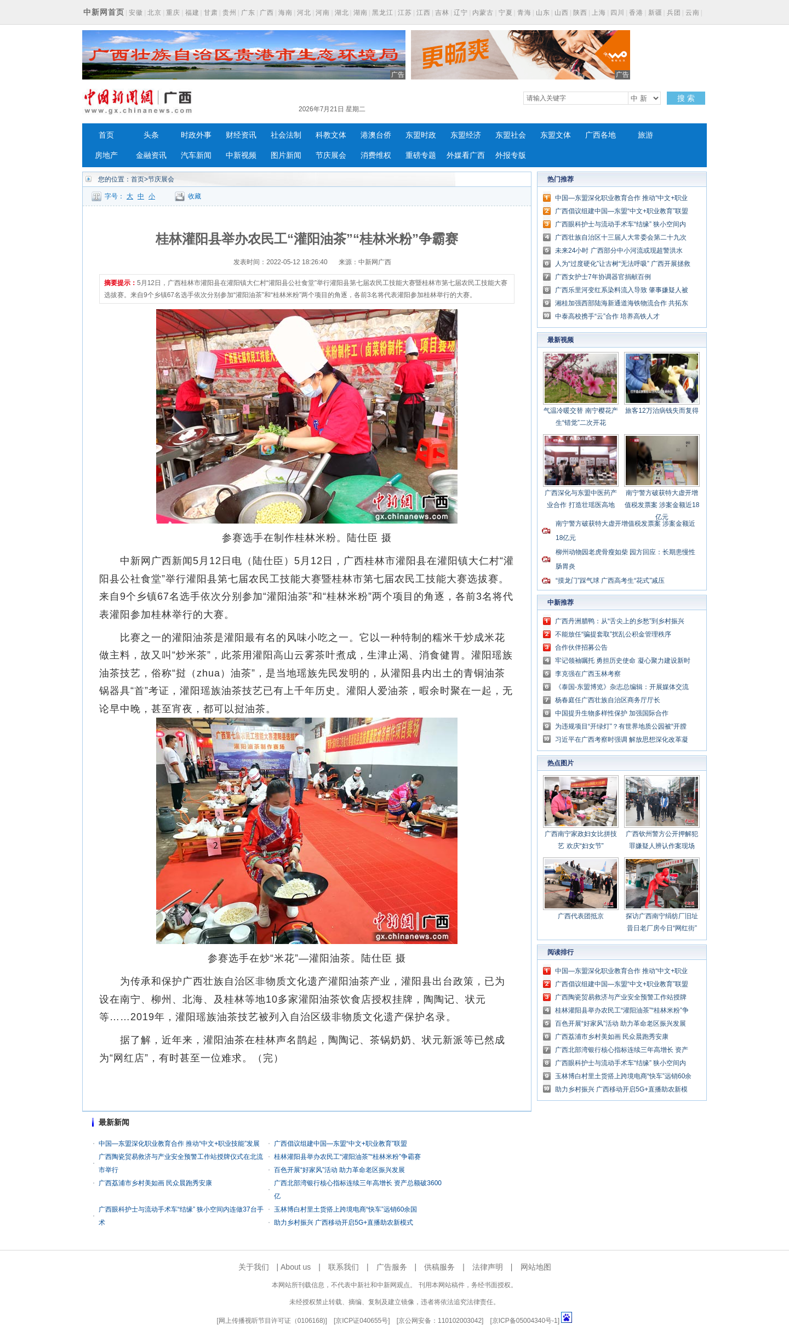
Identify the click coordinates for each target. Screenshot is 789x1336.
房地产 (106, 155)
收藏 (194, 196)
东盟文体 (555, 135)
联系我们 (343, 1267)
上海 (599, 12)
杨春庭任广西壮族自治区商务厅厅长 (607, 700)
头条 (151, 135)
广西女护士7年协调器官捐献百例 (603, 277)
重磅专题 (420, 155)
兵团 (674, 12)
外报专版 (510, 155)
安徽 (136, 12)
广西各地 (600, 135)
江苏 (405, 12)
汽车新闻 (196, 155)
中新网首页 (103, 12)
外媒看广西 (466, 155)
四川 (617, 12)
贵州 (229, 12)
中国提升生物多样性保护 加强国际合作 (611, 713)
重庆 (173, 12)
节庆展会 (331, 155)
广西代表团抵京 (581, 916)
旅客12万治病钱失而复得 (661, 410)
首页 (106, 135)
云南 (692, 12)
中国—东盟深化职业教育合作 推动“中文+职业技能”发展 (179, 1143)
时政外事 (196, 135)
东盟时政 (420, 135)
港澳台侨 (376, 135)
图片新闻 (286, 155)
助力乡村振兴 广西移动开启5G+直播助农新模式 (343, 1222)
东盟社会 (510, 135)
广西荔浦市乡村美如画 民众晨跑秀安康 (155, 1183)
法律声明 (487, 1267)
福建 (192, 12)
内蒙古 (483, 12)
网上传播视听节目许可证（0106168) (272, 1320)
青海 (524, 12)
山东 (543, 12)
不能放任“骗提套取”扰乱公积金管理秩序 (613, 634)
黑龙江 (382, 12)
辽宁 (461, 12)
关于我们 (253, 1267)
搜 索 (686, 98)
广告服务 (391, 1267)
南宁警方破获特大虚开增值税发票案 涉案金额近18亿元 (662, 505)
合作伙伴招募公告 (581, 647)
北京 (154, 12)
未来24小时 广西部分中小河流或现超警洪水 (619, 250)
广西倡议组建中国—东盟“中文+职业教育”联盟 (340, 1143)
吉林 (442, 12)
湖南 (360, 12)
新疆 (655, 12)
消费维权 (376, 155)
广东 (248, 12)
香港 (636, 12)
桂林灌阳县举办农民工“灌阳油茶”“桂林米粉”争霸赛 (347, 1157)
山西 (561, 12)
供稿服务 (439, 1267)
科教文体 (331, 135)
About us (296, 1267)
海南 (285, 12)
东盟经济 (465, 135)
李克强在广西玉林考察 (588, 674)
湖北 (342, 12)
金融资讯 (151, 155)
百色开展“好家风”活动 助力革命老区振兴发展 (339, 1170)
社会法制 (286, 135)
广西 (267, 12)
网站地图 (536, 1267)
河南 (323, 12)
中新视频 (241, 155)
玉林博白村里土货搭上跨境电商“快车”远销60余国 (345, 1209)
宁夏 (506, 12)
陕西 (580, 12)
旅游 (645, 135)
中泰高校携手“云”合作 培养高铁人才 (607, 316)
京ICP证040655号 (361, 1320)
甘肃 (211, 12)
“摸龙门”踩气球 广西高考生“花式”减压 (610, 580)
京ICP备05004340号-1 (525, 1320)
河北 (304, 12)
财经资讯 (241, 135)
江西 (423, 12)
